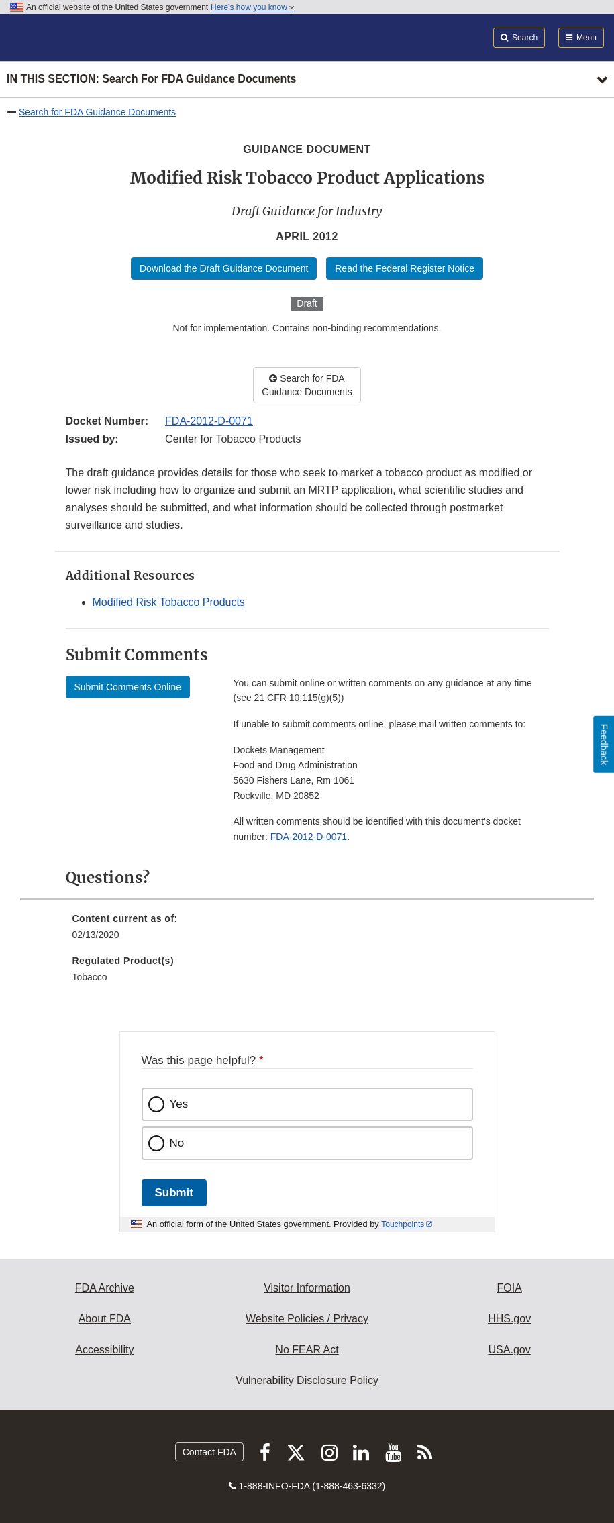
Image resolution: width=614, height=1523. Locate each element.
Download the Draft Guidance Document (224, 268)
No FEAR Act (306, 1349)
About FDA (105, 1318)
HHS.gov (509, 1318)
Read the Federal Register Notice (404, 268)
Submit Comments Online (128, 687)
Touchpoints (402, 1224)
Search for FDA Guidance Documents (97, 112)
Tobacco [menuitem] (89, 976)
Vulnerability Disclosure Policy (307, 1380)
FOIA (509, 1288)
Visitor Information (307, 1288)
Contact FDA (209, 1452)
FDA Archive (104, 1288)
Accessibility (104, 1349)
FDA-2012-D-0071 (209, 421)
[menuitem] (307, 931)
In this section (151, 79)
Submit (174, 1192)
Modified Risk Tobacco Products (169, 602)
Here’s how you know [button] (253, 7)
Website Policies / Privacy (307, 1318)
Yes (179, 1104)
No (177, 1143)
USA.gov (510, 1349)
